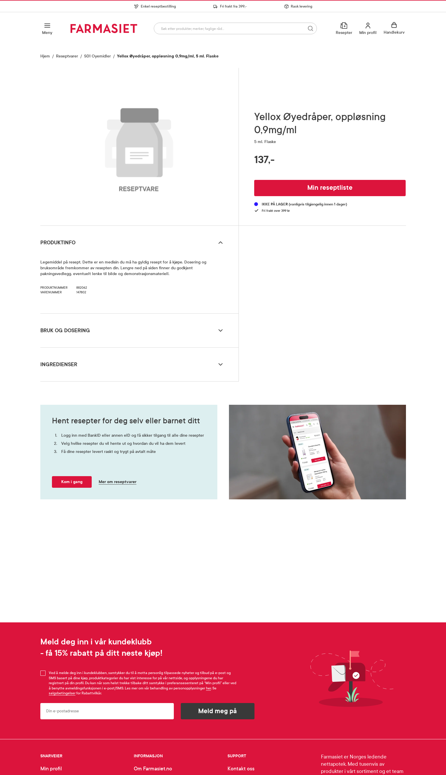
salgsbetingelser (62, 693)
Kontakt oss (240, 769)
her (208, 688)
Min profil (51, 769)
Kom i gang (71, 482)
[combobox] (235, 28)
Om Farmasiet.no (153, 769)
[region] (139, 144)
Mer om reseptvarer (117, 482)
